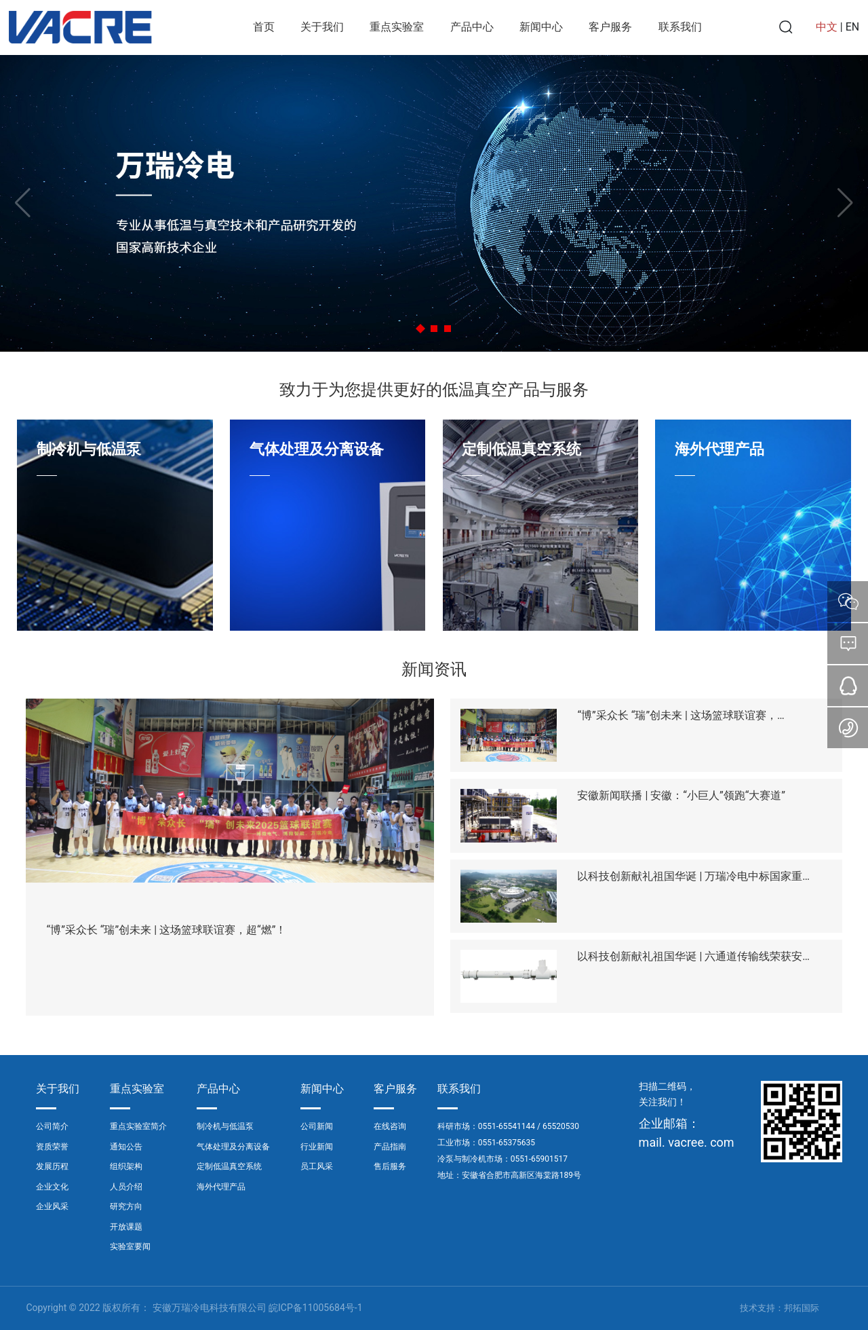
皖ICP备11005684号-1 (315, 1307)
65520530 (560, 1126)
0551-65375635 (506, 1142)
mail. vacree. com (686, 1142)
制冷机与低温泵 (89, 449)
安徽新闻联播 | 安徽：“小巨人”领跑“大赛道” (681, 795)
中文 (826, 26)
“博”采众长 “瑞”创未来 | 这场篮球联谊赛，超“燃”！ (166, 929)
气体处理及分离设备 (317, 449)
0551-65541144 (506, 1126)
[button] (420, 328)
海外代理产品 (719, 449)
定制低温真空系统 (521, 449)
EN (853, 26)
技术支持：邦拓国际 (779, 1308)
